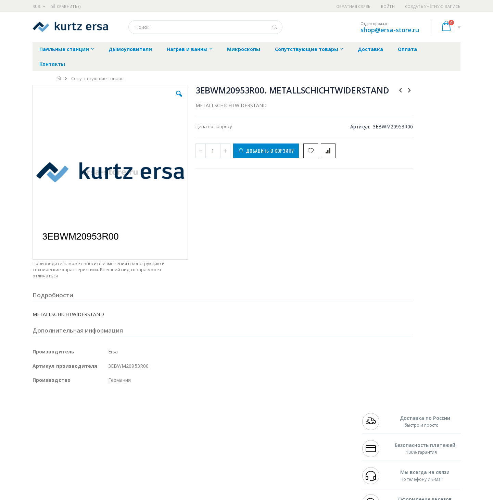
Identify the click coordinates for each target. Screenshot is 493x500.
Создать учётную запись (432, 6)
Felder (87, 427)
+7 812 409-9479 (377, 414)
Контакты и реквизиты (313, 407)
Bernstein (43, 467)
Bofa (37, 414)
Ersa (57, 407)
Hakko (39, 407)
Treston (41, 454)
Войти (388, 6)
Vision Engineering (52, 440)
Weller (104, 407)
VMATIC (114, 454)
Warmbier (65, 454)
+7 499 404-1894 (377, 407)
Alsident (126, 407)
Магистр (135, 414)
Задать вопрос (195, 454)
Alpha (69, 427)
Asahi (106, 427)
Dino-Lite (86, 440)
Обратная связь (353, 6)
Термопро (109, 414)
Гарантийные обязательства (211, 407)
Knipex (66, 467)
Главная (59, 78)
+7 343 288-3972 (377, 420)
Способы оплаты (306, 434)
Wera (85, 467)
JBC (71, 407)
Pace (86, 407)
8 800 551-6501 (379, 427)
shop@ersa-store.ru (390, 30)
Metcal (84, 414)
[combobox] (205, 27)
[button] (154, 99)
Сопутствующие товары (98, 78)
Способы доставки (308, 420)
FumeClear (60, 414)
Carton (109, 440)
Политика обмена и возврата (211, 420)
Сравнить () (65, 6)
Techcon (91, 454)
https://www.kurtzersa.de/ (140, 495)
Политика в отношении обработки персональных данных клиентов (217, 437)
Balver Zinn (44, 427)
